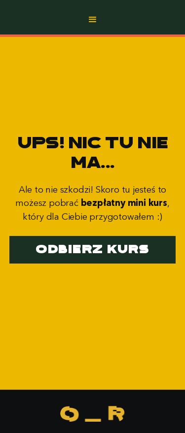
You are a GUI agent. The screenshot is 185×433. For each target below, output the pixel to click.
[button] (93, 19)
